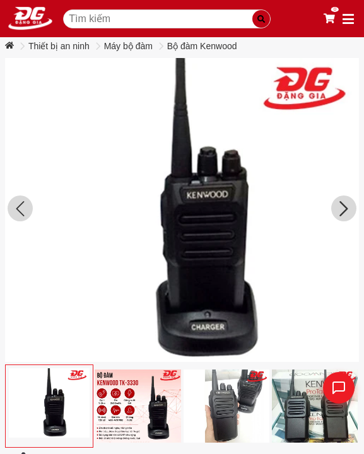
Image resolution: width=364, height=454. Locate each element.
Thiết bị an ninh (59, 46)
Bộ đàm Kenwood (202, 46)
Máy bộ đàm (128, 46)
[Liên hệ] (339, 388)
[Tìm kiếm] (261, 19)
